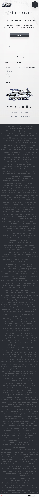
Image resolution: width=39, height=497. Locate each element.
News (7, 62)
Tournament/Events (26, 67)
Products (21, 62)
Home (3, 47)
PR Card (8, 74)
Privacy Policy (24, 116)
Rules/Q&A (9, 77)
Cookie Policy (13, 116)
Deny (33, 495)
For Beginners (23, 56)
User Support (23, 112)
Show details (36, 495)
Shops (7, 82)
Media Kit (14, 112)
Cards (7, 67)
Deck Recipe (9, 71)
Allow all (30, 495)
